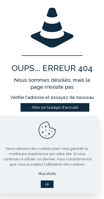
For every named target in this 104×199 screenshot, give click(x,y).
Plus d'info (47, 174)
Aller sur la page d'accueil (55, 107)
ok (47, 184)
